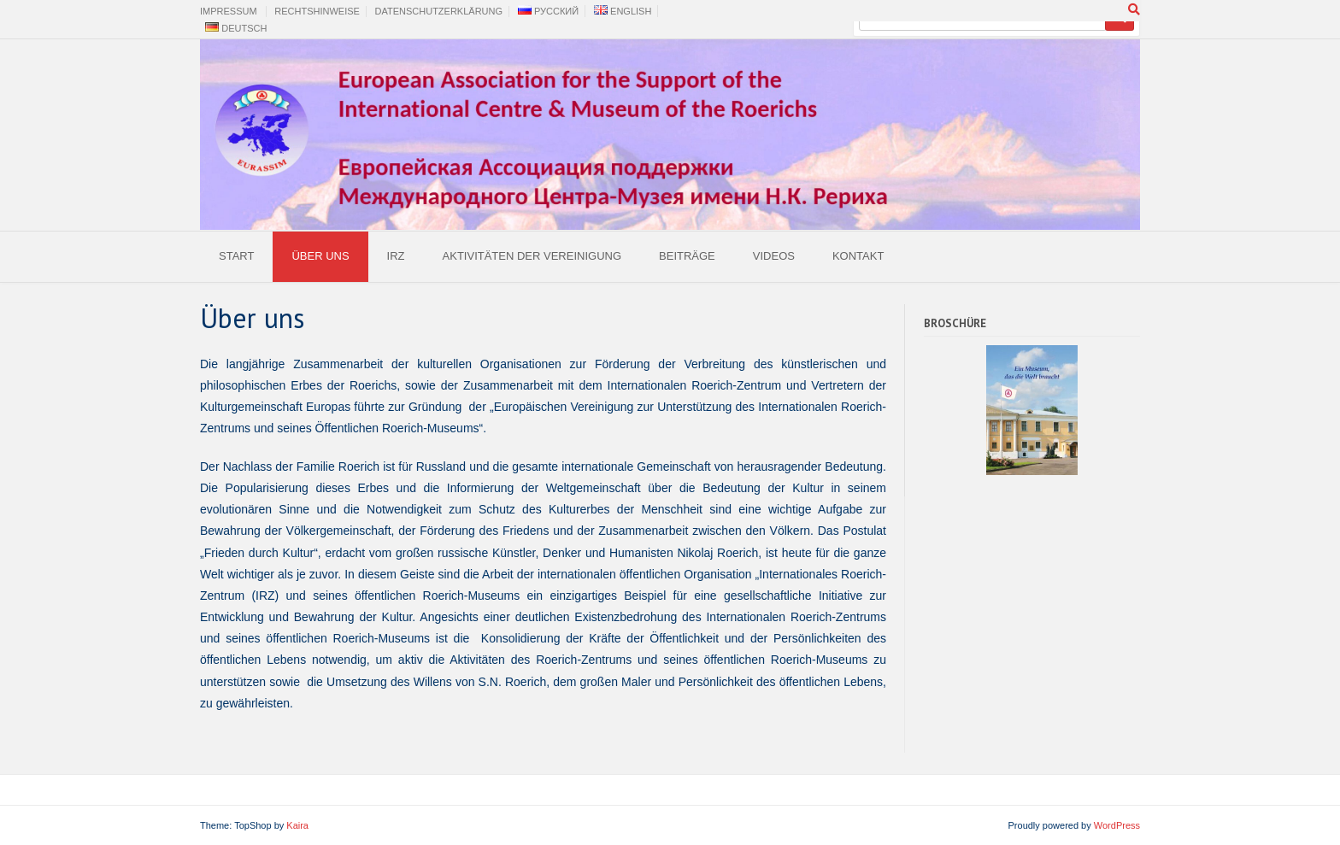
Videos (774, 255)
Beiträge (687, 255)
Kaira (297, 825)
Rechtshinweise (317, 11)
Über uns (320, 255)
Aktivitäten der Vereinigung (532, 255)
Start (236, 255)
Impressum (228, 11)
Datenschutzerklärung (439, 11)
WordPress (1117, 825)
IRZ (396, 255)
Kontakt (858, 255)
